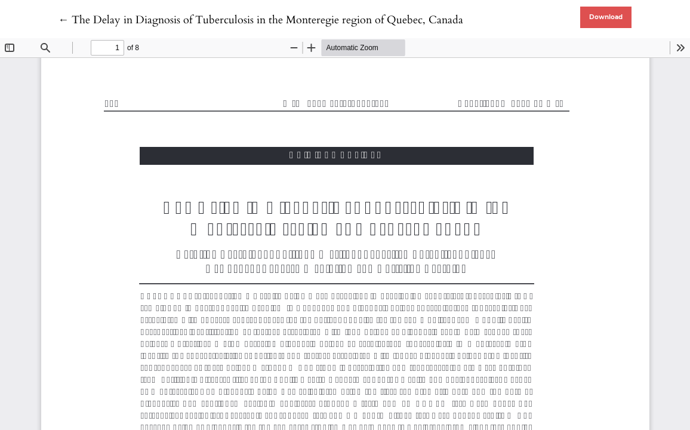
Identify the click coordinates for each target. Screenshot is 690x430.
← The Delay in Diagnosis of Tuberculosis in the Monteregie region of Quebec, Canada (260, 20)
